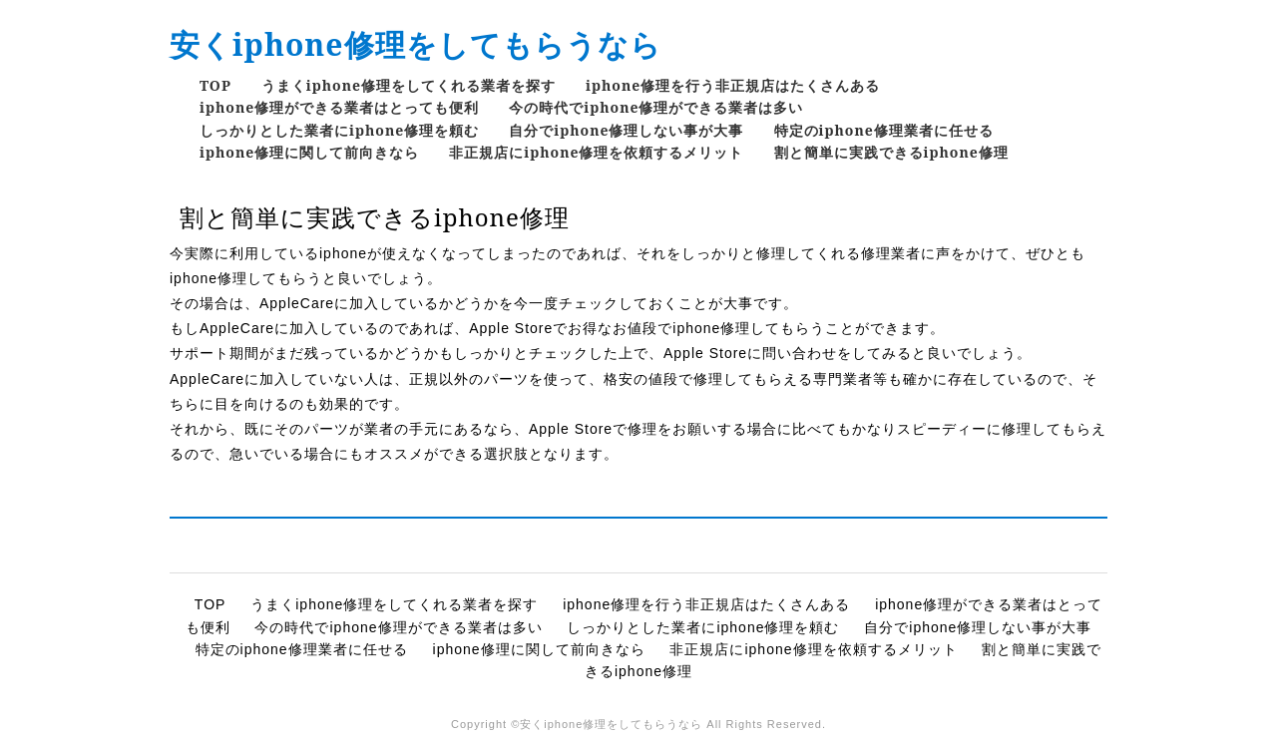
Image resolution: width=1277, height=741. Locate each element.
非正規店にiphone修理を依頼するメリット (596, 152)
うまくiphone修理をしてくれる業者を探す (408, 85)
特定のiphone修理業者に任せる (884, 130)
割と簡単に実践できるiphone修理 (891, 152)
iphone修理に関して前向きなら (309, 152)
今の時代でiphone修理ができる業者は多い (656, 107)
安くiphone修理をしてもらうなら (415, 44)
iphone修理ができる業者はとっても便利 (339, 107)
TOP (215, 85)
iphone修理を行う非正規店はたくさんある (733, 85)
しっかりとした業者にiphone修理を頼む (339, 130)
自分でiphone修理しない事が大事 (626, 130)
